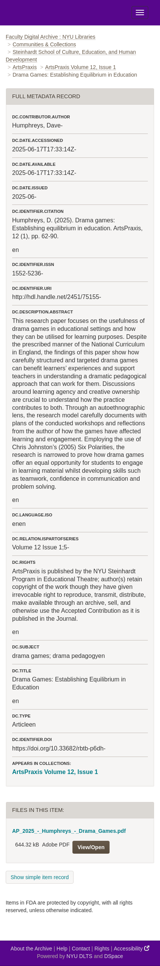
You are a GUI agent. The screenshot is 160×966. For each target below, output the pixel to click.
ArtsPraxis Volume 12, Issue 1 (80, 67)
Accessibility (131, 948)
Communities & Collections (44, 44)
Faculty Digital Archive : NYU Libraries (51, 37)
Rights (102, 949)
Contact (81, 949)
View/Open (90, 847)
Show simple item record (40, 877)
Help (61, 949)
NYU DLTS (79, 956)
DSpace (113, 956)
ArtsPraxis (25, 67)
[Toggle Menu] (140, 12)
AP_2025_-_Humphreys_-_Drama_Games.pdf (69, 831)
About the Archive (31, 949)
